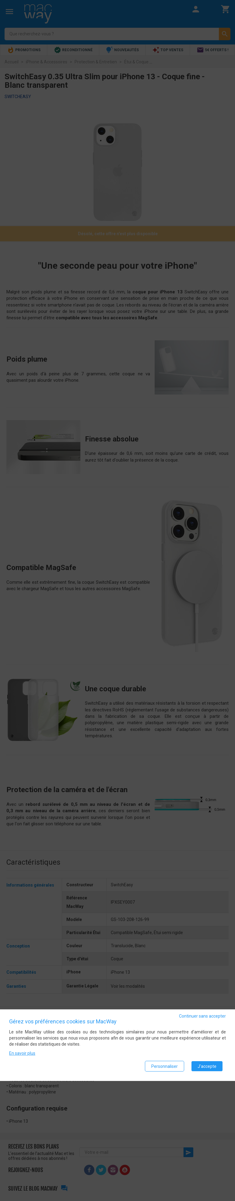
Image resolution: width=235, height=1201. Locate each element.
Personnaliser (164, 1066)
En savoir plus (22, 1053)
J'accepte (207, 1066)
